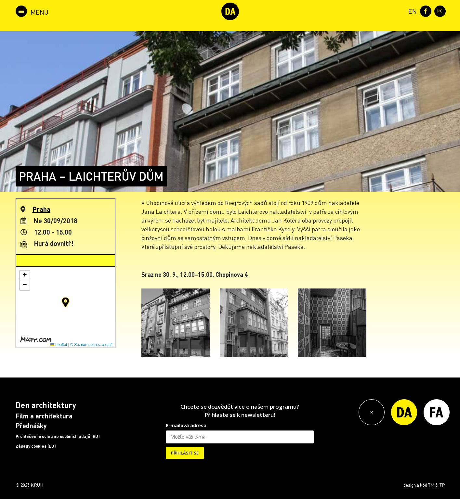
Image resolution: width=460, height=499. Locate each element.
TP (442, 485)
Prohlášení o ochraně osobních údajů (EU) (58, 436)
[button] (65, 302)
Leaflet (58, 344)
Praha (41, 209)
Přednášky (31, 425)
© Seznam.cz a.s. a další (91, 344)
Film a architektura (44, 416)
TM (431, 485)
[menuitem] (411, 10)
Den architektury (46, 405)
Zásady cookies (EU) (36, 446)
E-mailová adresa (186, 425)
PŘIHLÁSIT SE (185, 453)
